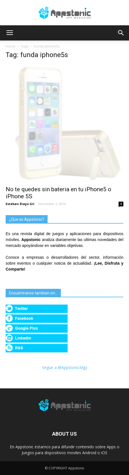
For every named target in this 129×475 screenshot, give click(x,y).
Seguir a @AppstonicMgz (64, 367)
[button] (121, 32)
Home (10, 46)
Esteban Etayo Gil (20, 204)
